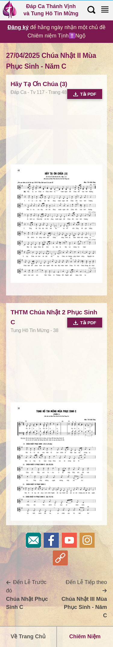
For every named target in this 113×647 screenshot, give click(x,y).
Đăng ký (18, 27)
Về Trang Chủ (28, 637)
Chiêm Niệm (85, 637)
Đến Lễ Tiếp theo (84, 599)
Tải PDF (84, 94)
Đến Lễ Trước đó (27, 594)
